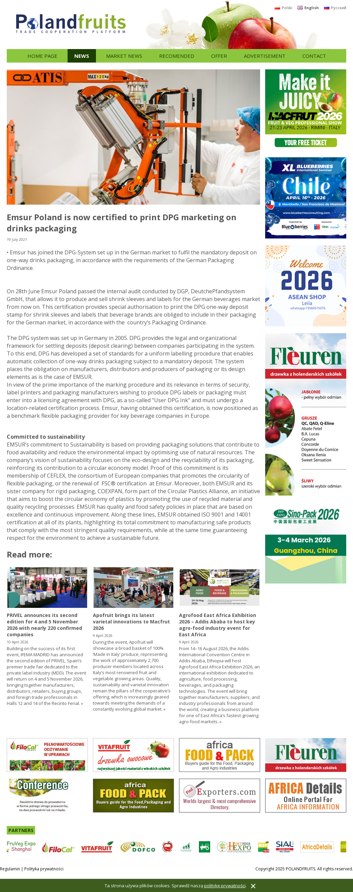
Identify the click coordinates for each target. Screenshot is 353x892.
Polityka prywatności (44, 869)
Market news (124, 55)
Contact (314, 55)
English (308, 7)
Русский (335, 7)
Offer (219, 55)
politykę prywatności (225, 886)
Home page (42, 55)
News (81, 55)
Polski (283, 7)
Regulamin (10, 869)
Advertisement (264, 55)
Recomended (176, 55)
